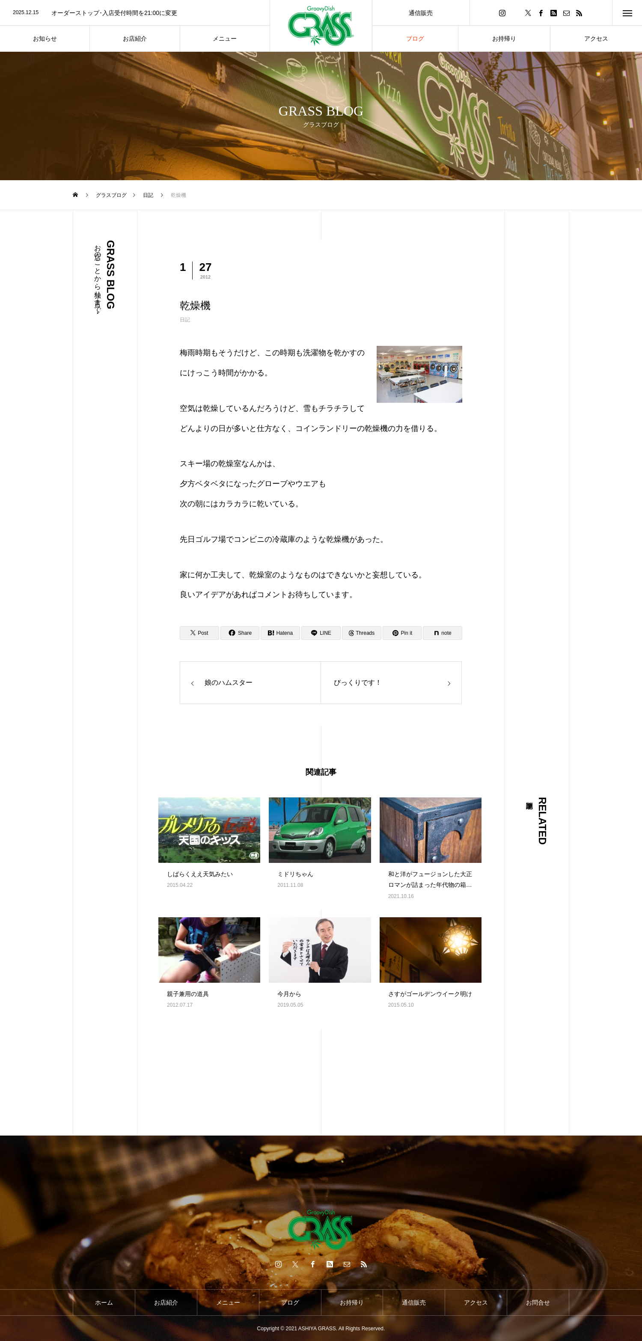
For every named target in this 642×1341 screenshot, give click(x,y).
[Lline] (321, 633)
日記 (185, 320)
